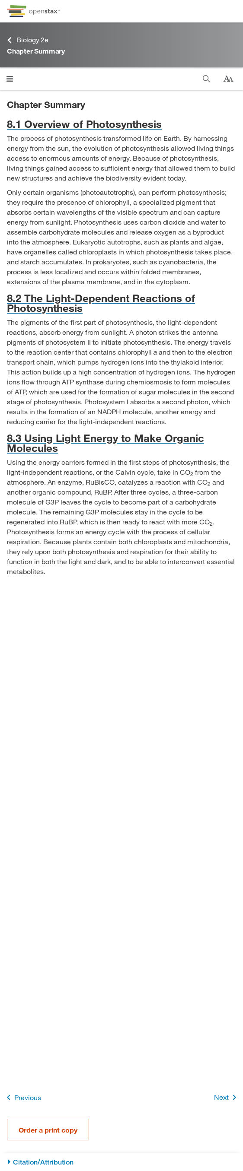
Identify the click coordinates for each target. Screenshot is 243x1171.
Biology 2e (27, 40)
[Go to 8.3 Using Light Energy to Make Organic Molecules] (121, 443)
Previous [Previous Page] (22, 1097)
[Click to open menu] (9, 78)
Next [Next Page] (227, 1097)
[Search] (206, 78)
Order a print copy (48, 1130)
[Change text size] (228, 79)
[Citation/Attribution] (121, 1162)
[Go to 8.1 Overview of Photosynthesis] (121, 124)
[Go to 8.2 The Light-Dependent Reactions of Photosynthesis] (121, 303)
